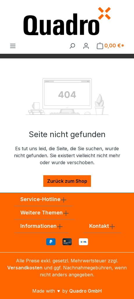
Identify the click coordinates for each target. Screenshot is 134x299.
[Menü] (13, 45)
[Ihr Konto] (86, 45)
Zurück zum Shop (67, 181)
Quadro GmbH (85, 291)
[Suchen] (72, 45)
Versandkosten (24, 268)
